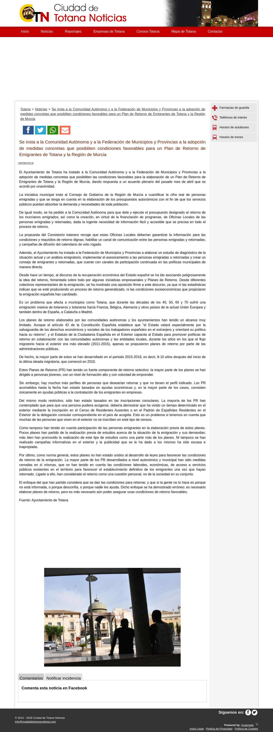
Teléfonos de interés (229, 117)
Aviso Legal (197, 728)
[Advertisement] (136, 69)
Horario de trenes (227, 137)
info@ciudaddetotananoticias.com (35, 721)
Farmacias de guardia (230, 108)
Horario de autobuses (230, 127)
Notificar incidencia (63, 678)
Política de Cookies (246, 728)
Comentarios (31, 678)
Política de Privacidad (219, 728)
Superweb (247, 725)
